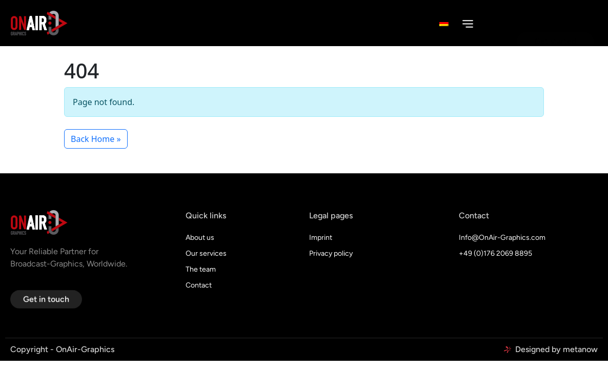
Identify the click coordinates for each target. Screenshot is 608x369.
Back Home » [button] (96, 139)
